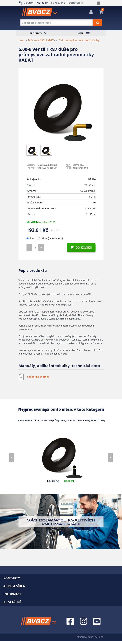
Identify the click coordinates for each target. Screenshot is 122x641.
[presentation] (11, 457)
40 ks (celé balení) (50, 238)
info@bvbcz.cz (75, 2)
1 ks (30, 238)
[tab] (61, 578)
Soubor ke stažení (38, 376)
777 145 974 (42, 2)
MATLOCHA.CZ (96, 637)
